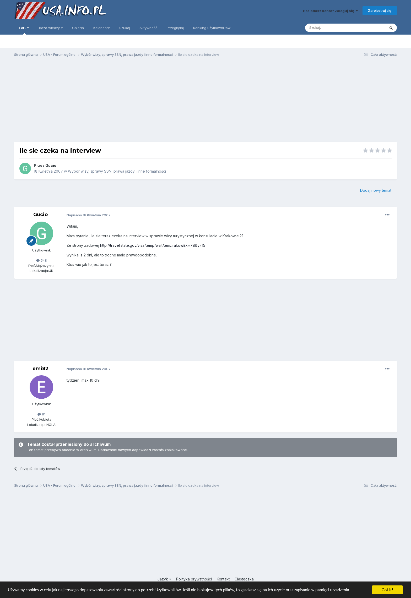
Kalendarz (101, 28)
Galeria (78, 28)
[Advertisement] (205, 101)
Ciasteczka (244, 579)
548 (41, 260)
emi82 (40, 368)
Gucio (50, 165)
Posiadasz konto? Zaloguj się (330, 11)
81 (41, 414)
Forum (24, 30)
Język (164, 579)
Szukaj (124, 28)
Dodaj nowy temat (375, 190)
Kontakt (223, 579)
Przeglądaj (175, 28)
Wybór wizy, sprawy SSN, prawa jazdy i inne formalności (117, 171)
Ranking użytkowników (212, 28)
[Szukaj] (332, 28)
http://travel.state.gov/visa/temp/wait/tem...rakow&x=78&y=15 (152, 245)
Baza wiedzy (51, 28)
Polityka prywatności (194, 579)
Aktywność (148, 28)
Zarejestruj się (379, 10)
